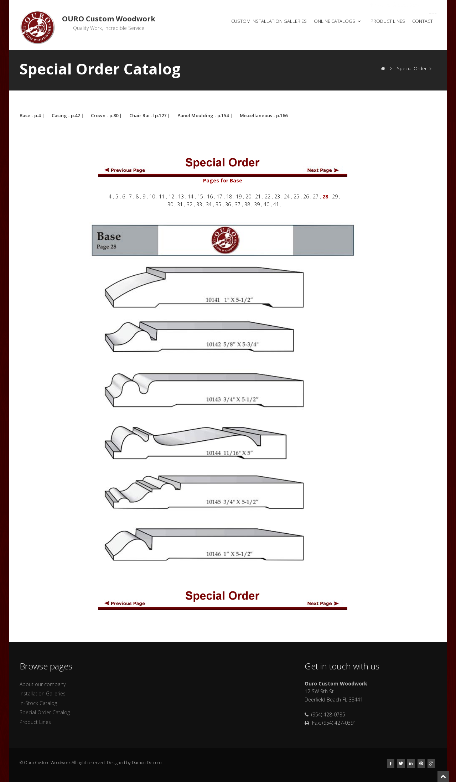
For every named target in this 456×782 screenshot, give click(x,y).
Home (212, 21)
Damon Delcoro (146, 763)
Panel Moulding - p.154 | (205, 115)
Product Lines (387, 21)
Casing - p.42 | (68, 115)
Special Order (412, 68)
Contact (422, 21)
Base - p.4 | (32, 115)
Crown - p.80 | (106, 115)
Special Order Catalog (45, 712)
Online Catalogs (338, 21)
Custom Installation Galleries (269, 21)
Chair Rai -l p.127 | (149, 115)
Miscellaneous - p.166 (263, 115)
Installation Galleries (43, 693)
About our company (43, 684)
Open (394, 5)
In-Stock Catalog (38, 703)
